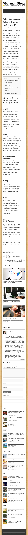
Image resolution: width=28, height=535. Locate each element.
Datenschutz (18, 533)
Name (4, 378)
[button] (18, 78)
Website (5, 387)
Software (11, 252)
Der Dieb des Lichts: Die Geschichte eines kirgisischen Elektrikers (13, 260)
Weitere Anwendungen (12, 91)
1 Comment (18, 27)
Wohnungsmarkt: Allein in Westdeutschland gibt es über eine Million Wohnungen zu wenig (15, 478)
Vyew (8, 85)
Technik (6, 27)
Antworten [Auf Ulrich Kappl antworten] (22, 359)
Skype (8, 83)
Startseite (9, 533)
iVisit (8, 90)
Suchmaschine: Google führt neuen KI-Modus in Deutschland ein (12, 282)
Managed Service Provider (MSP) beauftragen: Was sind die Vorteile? (12, 300)
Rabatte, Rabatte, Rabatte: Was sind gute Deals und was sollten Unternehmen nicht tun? (16, 412)
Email (4, 383)
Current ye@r (6, 395)
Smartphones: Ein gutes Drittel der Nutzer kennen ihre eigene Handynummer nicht (13, 319)
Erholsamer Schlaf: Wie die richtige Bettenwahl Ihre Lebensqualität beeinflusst (15, 466)
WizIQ (8, 88)
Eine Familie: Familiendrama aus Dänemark (15, 256)
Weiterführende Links (12, 93)
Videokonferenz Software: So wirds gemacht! (11, 81)
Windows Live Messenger (13, 87)
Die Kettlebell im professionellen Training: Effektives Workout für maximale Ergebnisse (15, 521)
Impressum (13, 533)
